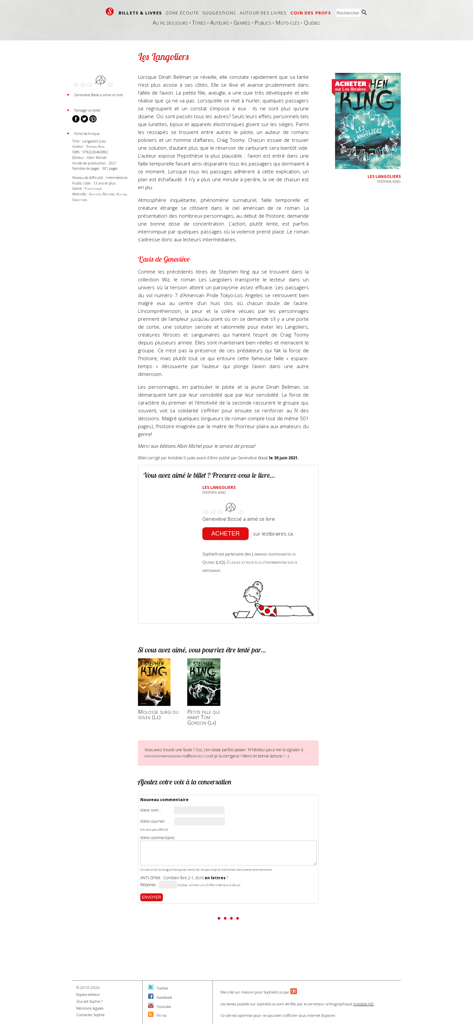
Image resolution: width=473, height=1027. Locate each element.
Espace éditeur (88, 994)
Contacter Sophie (90, 1014)
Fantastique (93, 188)
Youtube (164, 1006)
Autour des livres (263, 13)
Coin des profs (310, 13)
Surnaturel (80, 199)
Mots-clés (287, 22)
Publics (263, 22)
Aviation (95, 193)
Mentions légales (89, 1008)
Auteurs (219, 22)
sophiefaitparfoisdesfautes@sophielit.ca (177, 756)
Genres (242, 22)
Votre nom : (150, 810)
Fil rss (162, 1015)
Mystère (109, 193)
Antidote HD (363, 1003)
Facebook (164, 997)
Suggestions (219, 13)
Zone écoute (182, 13)
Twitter (163, 988)
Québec (312, 22)
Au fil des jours (170, 22)
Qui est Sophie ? (89, 1001)
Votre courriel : (153, 821)
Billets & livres (140, 13)
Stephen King (95, 146)
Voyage (121, 193)
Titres (199, 22)
